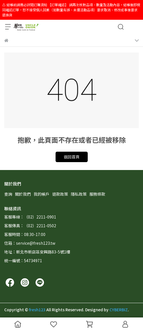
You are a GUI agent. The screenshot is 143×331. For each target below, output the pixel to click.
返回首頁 (72, 157)
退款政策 (60, 194)
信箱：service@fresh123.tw (29, 243)
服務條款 (97, 194)
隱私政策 (79, 194)
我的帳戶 (41, 194)
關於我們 (23, 194)
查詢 (8, 194)
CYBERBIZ (118, 309)
